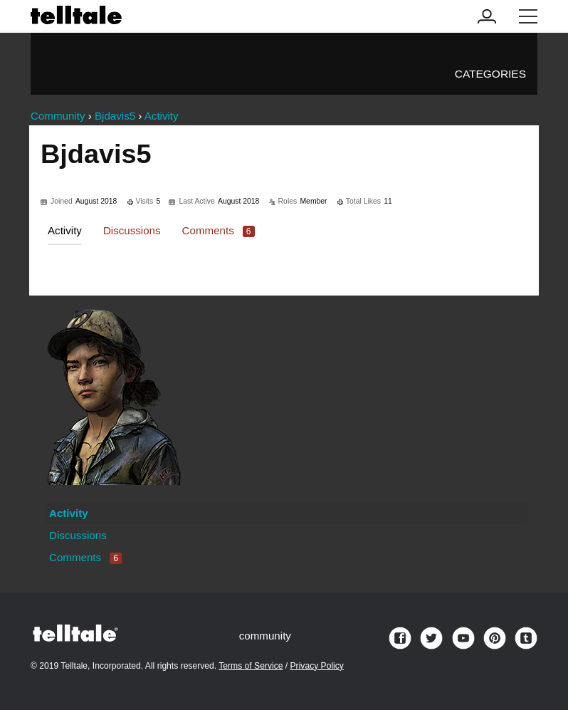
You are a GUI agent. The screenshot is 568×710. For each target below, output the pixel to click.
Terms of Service (251, 666)
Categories (490, 74)
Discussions (132, 230)
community (265, 636)
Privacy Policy (317, 666)
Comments (218, 230)
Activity (65, 230)
